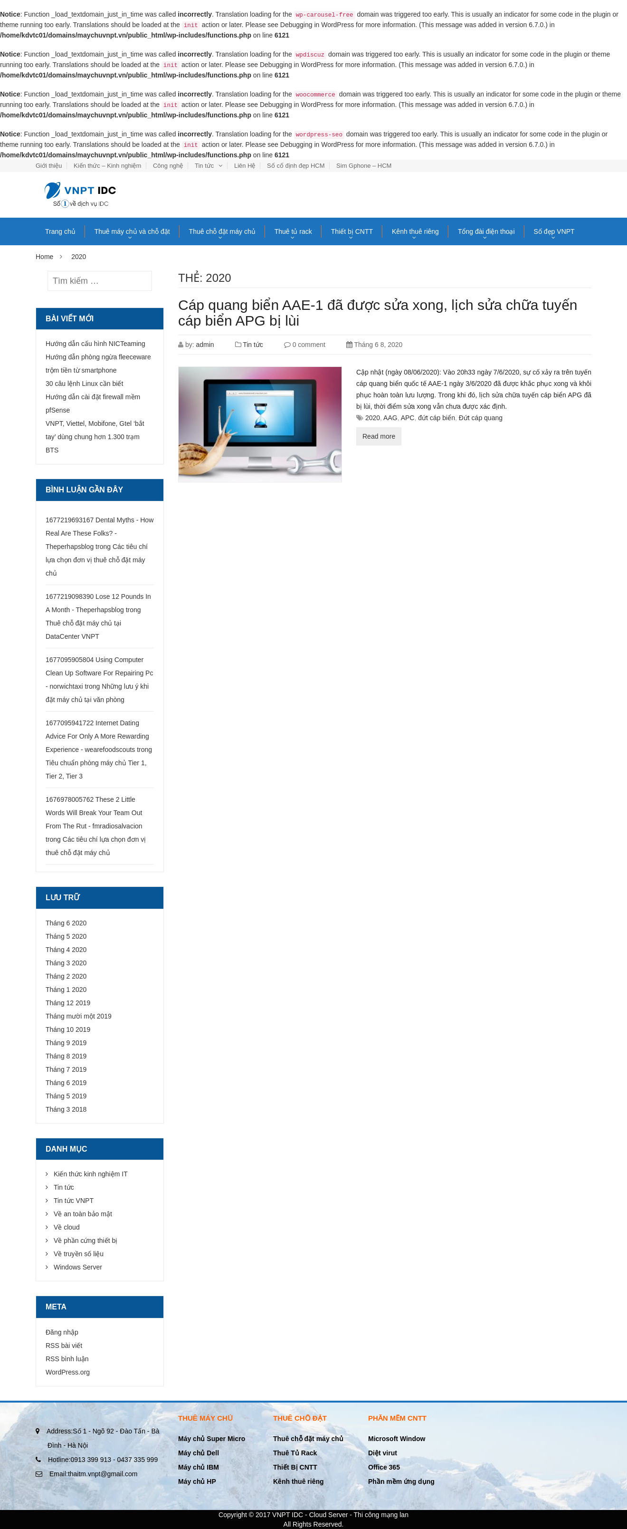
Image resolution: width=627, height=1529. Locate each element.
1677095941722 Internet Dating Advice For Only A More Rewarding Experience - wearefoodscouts (97, 736)
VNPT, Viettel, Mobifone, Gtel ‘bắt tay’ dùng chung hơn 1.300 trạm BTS (95, 437)
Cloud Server (328, 1515)
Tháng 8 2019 (66, 1056)
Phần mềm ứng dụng (401, 1481)
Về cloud (67, 1227)
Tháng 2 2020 (66, 976)
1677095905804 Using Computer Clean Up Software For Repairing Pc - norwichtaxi (99, 673)
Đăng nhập (62, 1332)
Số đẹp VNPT (554, 231)
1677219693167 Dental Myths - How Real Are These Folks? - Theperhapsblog (99, 533)
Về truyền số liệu (79, 1254)
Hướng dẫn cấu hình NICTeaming (95, 343)
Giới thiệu (49, 165)
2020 (372, 418)
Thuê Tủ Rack (295, 1453)
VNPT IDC (287, 1515)
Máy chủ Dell (198, 1453)
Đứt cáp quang (481, 418)
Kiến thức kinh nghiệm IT (91, 1174)
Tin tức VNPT (74, 1200)
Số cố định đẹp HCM (295, 165)
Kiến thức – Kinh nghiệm (107, 165)
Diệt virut (382, 1453)
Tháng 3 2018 (66, 1109)
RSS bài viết (64, 1345)
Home (44, 256)
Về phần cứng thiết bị (85, 1240)
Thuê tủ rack (293, 231)
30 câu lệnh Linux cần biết (84, 383)
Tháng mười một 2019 (79, 1016)
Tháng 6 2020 (66, 923)
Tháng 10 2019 (68, 1029)
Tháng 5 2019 (66, 1096)
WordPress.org (68, 1372)
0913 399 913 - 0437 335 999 (103, 1459)
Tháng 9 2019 (66, 1043)
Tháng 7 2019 (66, 1069)
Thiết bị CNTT (352, 231)
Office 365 (384, 1467)
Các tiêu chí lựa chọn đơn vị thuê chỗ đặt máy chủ (97, 560)
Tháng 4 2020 (66, 949)
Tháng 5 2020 (66, 936)
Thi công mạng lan (381, 1515)
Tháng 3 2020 (66, 963)
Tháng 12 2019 (68, 1003)
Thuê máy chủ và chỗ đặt (132, 231)
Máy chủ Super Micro (211, 1438)
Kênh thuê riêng (415, 231)
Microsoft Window (396, 1438)
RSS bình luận (67, 1359)
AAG (390, 418)
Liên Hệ (245, 165)
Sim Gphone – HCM (363, 165)
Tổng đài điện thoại (486, 231)
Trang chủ (60, 231)
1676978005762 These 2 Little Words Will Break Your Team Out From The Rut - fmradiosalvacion (94, 813)
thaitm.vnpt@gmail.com (93, 1474)
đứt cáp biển (436, 418)
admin (205, 344)
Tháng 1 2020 (66, 989)
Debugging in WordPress (317, 25)
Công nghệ (168, 165)
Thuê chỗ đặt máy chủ (222, 231)
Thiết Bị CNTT (295, 1467)
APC (408, 418)
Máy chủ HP (197, 1481)
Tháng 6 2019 (66, 1083)
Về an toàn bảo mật (83, 1214)
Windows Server (78, 1267)
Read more (378, 436)
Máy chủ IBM (198, 1467)
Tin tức (204, 165)
